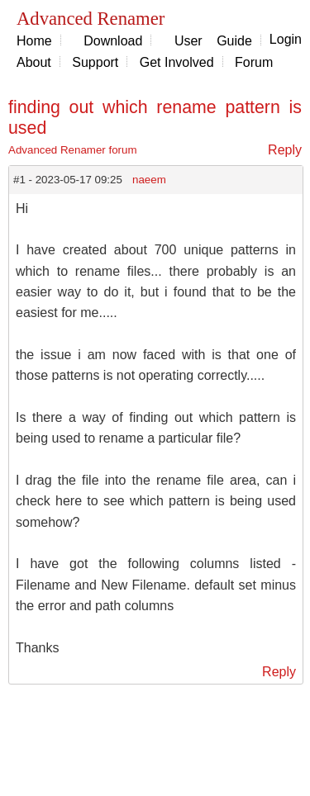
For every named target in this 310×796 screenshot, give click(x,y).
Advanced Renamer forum (72, 150)
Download (112, 41)
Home (34, 41)
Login (285, 39)
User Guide (213, 41)
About (34, 62)
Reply (285, 150)
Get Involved (177, 62)
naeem (149, 179)
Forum (254, 62)
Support (95, 62)
